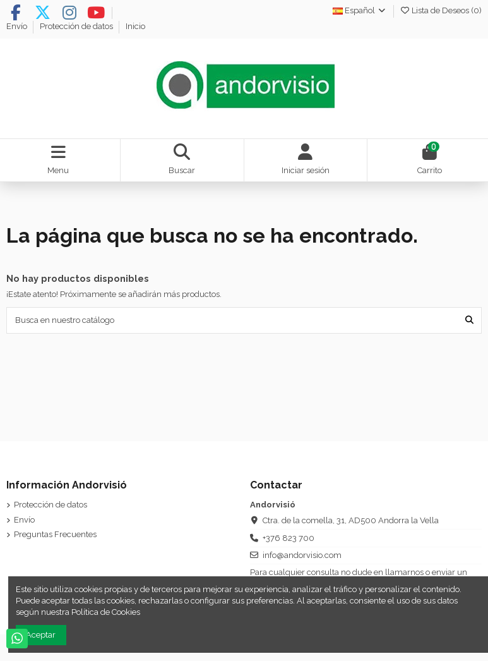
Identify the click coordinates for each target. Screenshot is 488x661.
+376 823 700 (288, 538)
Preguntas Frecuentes (55, 534)
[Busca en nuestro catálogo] (469, 320)
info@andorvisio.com (302, 555)
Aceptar (41, 635)
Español (360, 10)
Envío (17, 26)
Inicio (135, 26)
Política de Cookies (105, 612)
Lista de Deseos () (441, 10)
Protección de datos (77, 26)
